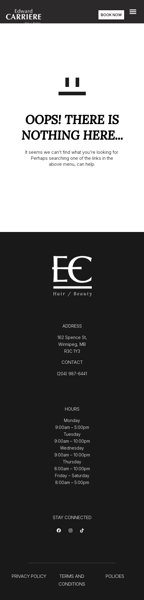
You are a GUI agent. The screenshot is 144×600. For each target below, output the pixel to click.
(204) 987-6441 (72, 373)
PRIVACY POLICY (29, 576)
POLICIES (115, 576)
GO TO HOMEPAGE (72, 184)
